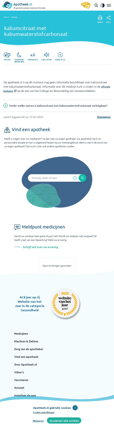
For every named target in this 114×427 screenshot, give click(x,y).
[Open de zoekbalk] (96, 5)
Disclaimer (104, 117)
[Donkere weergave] (19, 57)
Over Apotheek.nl (25, 364)
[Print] (100, 19)
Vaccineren (21, 380)
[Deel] (108, 19)
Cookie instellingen (43, 412)
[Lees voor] (46, 56)
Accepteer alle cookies (64, 420)
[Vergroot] (33, 56)
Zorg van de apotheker (28, 349)
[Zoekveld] (57, 178)
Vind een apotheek (26, 356)
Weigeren (38, 420)
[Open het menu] (109, 5)
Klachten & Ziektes (26, 341)
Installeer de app (25, 395)
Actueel (19, 387)
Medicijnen (21, 333)
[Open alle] (60, 56)
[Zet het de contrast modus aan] (102, 5)
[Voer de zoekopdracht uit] (82, 178)
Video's (19, 372)
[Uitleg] (7, 56)
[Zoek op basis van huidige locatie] (75, 178)
